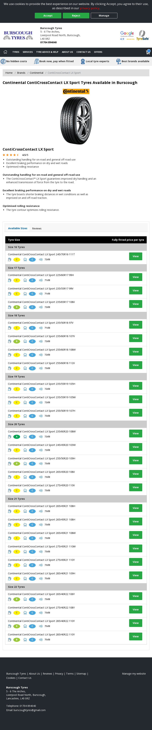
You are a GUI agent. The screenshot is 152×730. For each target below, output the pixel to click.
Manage (104, 15)
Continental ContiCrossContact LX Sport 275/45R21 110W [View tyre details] (42, 546)
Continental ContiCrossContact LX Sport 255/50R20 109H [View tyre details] (41, 458)
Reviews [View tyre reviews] (37, 228)
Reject (76, 15)
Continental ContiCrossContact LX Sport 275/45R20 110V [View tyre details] (41, 485)
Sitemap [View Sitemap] (81, 673)
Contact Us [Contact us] (83, 51)
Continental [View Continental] (36, 72)
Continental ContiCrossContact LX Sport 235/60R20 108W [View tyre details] (42, 431)
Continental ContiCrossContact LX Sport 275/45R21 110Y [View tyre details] (41, 560)
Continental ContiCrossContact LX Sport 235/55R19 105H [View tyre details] (41, 383)
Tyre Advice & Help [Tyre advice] (47, 51)
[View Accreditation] (142, 35)
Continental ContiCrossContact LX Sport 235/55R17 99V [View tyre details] (40, 288)
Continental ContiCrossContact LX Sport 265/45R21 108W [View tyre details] (42, 533)
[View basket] (148, 52)
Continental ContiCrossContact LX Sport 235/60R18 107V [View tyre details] (41, 336)
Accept (47, 15)
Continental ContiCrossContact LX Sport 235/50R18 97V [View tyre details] (40, 322)
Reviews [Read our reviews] (47, 673)
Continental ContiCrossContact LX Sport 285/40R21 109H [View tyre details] (41, 573)
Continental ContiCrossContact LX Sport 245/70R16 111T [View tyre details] (41, 254)
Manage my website (134, 673)
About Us (67, 51)
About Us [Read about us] (34, 673)
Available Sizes (17, 228)
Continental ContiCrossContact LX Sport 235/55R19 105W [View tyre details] (42, 397)
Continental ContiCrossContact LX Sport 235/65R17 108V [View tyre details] (41, 302)
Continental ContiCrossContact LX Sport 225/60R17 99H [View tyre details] (41, 275)
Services (28, 51)
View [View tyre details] (136, 256)
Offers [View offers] (98, 51)
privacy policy (89, 8)
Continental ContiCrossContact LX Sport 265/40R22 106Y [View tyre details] (41, 594)
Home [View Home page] (9, 72)
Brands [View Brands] (21, 72)
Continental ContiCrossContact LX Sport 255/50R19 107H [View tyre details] (41, 410)
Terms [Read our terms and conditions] (70, 673)
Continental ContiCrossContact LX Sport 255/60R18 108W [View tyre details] (42, 349)
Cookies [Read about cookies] (10, 678)
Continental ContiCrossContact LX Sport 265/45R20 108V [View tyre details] (41, 471)
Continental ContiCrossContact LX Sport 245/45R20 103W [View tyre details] (42, 445)
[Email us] (30, 710)
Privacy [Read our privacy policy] (59, 673)
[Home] (5, 52)
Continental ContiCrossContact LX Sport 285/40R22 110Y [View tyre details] (41, 621)
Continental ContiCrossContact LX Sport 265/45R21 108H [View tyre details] (41, 506)
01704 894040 (48, 42)
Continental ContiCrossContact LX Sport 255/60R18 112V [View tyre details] (41, 363)
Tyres (15, 51)
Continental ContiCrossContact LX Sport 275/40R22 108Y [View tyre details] (41, 607)
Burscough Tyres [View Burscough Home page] (16, 673)
